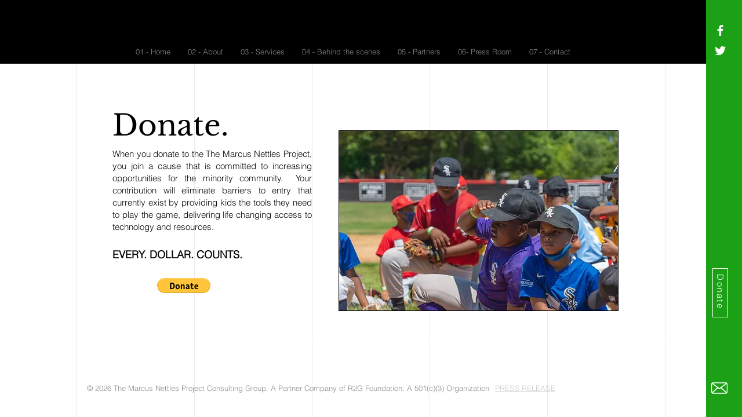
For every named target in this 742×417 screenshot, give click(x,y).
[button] (183, 285)
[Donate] (720, 292)
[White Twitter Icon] (720, 50)
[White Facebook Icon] (720, 30)
